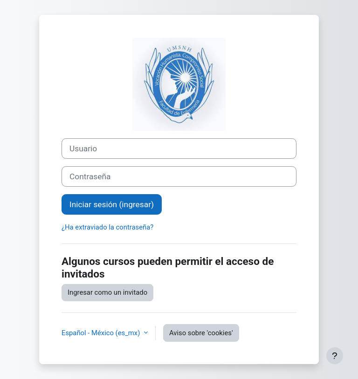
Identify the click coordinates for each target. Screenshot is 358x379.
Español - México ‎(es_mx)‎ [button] (102, 333)
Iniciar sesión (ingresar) (111, 204)
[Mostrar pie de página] (334, 355)
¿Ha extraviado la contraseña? (107, 227)
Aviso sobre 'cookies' (201, 333)
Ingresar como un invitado (107, 292)
